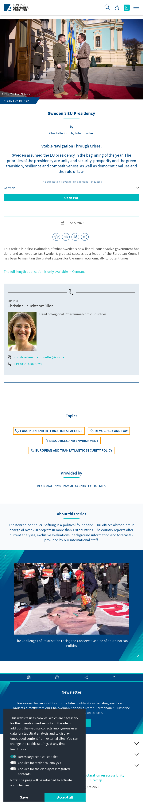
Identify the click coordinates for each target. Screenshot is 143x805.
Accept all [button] (65, 797)
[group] (71, 606)
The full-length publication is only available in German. (44, 271)
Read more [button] (18, 749)
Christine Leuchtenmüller (30, 305)
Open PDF (71, 198)
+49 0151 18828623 (25, 364)
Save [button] (24, 797)
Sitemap (96, 780)
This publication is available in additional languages (71, 181)
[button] (5, 557)
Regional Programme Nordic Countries (71, 486)
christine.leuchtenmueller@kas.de (36, 357)
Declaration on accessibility (104, 775)
